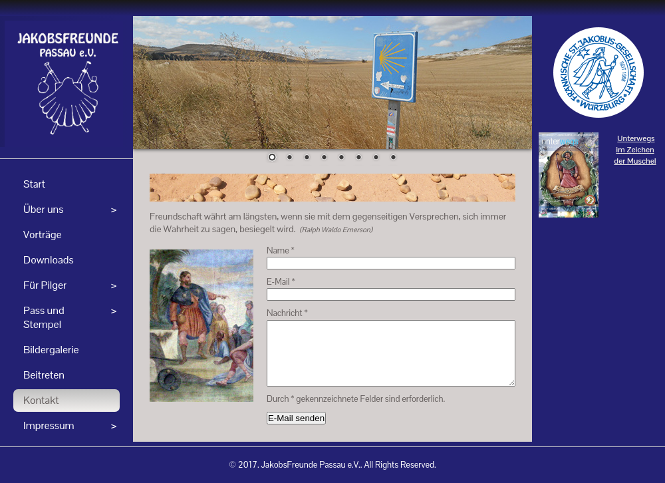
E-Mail (281, 281)
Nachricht (287, 313)
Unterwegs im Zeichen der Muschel (635, 149)
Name (281, 250)
